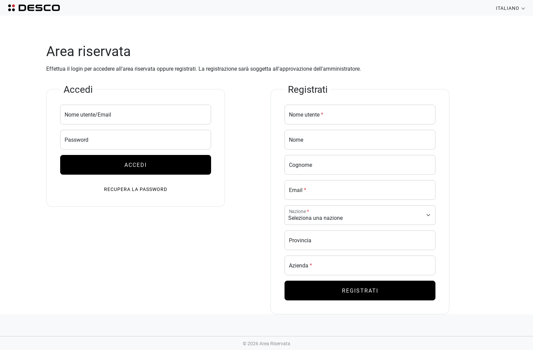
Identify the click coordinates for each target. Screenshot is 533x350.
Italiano (510, 8)
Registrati (360, 290)
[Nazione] (360, 215)
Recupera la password (135, 189)
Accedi (135, 164)
